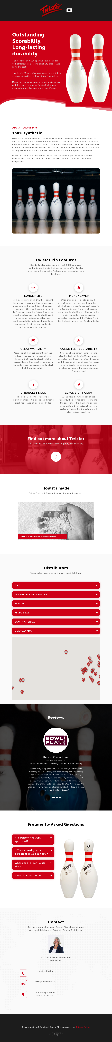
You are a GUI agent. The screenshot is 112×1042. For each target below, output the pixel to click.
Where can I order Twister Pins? (31, 865)
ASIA (17, 585)
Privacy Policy (83, 1027)
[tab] (56, 585)
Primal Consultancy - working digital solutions (56, 1034)
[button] (53, 797)
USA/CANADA (23, 630)
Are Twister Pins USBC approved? (28, 839)
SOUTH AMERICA (25, 621)
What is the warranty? (28, 875)
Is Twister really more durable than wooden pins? (31, 852)
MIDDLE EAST (23, 612)
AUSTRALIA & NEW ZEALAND (32, 594)
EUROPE (20, 603)
